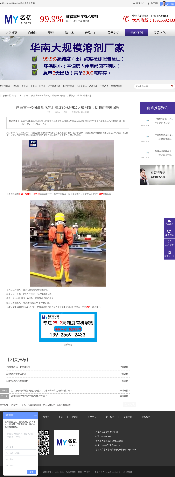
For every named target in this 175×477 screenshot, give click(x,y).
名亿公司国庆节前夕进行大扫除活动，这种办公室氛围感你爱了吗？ (41, 391)
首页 (14, 95)
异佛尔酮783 (116, 86)
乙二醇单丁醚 (54, 86)
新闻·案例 (136, 32)
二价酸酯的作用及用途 (16, 374)
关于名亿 (113, 32)
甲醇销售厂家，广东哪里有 (18, 367)
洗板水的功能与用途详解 (17, 381)
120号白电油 (68, 86)
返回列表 (129, 404)
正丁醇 (33, 86)
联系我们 (140, 3)
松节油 (42, 86)
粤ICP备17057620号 (111, 472)
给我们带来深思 (64, 405)
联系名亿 (160, 32)
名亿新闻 (24, 95)
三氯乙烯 (104, 86)
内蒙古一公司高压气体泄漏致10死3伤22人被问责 (33, 405)
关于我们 (155, 3)
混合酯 (16, 86)
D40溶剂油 (82, 86)
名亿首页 (11, 32)
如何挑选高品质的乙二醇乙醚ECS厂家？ (29, 396)
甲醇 (51, 32)
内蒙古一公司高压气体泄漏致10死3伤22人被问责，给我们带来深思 (61, 95)
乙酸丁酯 (93, 86)
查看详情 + (125, 391)
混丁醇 (25, 86)
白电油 (32, 32)
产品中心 (91, 32)
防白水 (69, 32)
